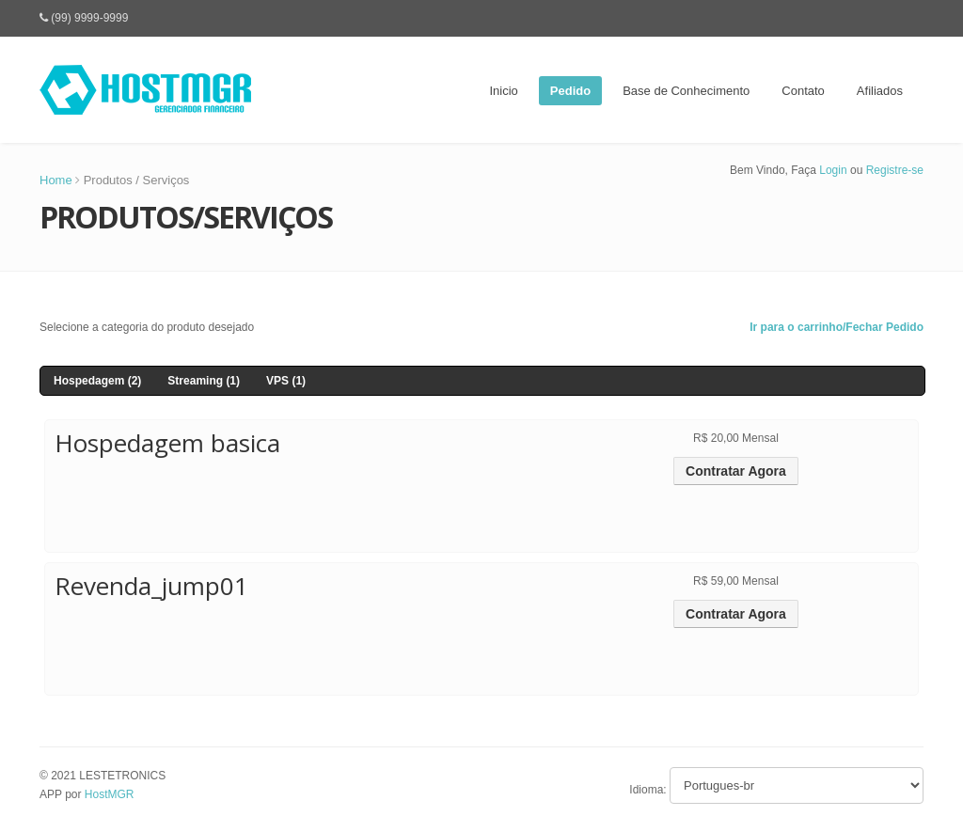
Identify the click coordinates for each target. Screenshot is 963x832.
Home (55, 180)
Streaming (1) (203, 380)
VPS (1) (286, 380)
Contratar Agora (736, 471)
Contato (803, 91)
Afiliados (880, 91)
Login (832, 170)
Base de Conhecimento (686, 91)
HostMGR (109, 794)
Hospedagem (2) (97, 380)
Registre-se (895, 170)
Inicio (503, 91)
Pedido (570, 91)
